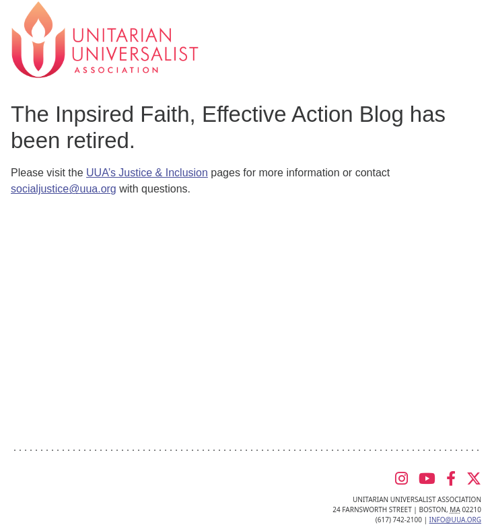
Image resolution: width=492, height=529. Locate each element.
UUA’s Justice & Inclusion (147, 172)
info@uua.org (455, 519)
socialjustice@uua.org (63, 189)
